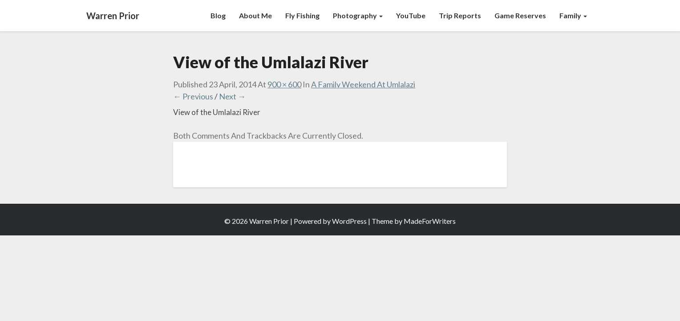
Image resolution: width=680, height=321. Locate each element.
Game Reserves (520, 15)
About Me (255, 15)
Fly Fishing (302, 15)
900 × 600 (284, 84)
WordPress (349, 221)
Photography (358, 15)
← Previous (193, 96)
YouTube (410, 15)
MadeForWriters (430, 221)
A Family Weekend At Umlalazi (363, 84)
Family (573, 15)
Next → (232, 96)
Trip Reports (460, 15)
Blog (218, 15)
